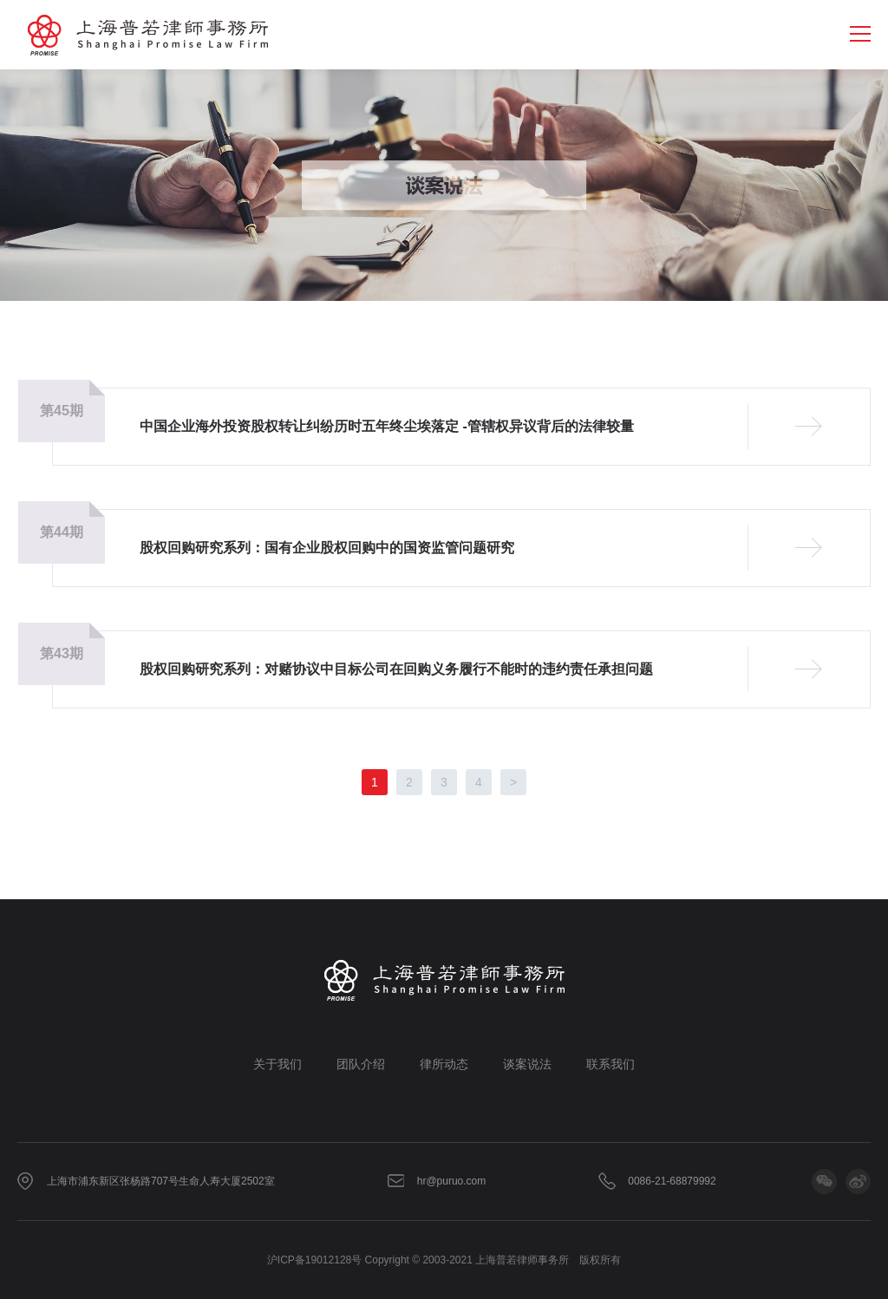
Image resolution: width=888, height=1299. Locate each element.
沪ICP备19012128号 (314, 1260)
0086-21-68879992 (671, 1181)
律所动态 (444, 1064)
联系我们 (610, 1064)
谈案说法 (527, 1064)
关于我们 (277, 1064)
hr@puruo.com (451, 1181)
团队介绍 (360, 1064)
